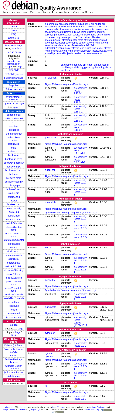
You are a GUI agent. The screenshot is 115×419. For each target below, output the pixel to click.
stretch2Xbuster (13, 223)
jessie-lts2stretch (14, 294)
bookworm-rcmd (13, 159)
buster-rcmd (13, 204)
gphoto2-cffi (80, 64)
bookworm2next (13, 170)
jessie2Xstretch (14, 278)
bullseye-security (14, 181)
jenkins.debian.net (13, 372)
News (14, 30)
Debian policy (14, 52)
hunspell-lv (103, 64)
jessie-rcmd (14, 313)
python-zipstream (50, 354)
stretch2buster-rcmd (14, 228)
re (73, 70)
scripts (9, 66)
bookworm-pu (14, 166)
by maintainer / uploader (14, 98)
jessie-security (13, 317)
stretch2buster (13, 219)
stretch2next (13, 263)
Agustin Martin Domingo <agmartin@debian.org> (71, 212)
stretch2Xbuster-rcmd (14, 235)
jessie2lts (14, 306)
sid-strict (13, 126)
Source (14, 325)
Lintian (13, 355)
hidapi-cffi (92, 64)
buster (17, 93)
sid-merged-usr (14, 133)
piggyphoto (85, 67)
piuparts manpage (13, 78)
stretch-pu (14, 259)
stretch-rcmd (13, 251)
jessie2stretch (13, 274)
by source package (14, 103)
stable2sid (13, 193)
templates (17, 48)
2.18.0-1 (78, 93)
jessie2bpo (14, 302)
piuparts (8, 407)
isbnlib (64, 67)
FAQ (13, 34)
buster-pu (14, 212)
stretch (13, 247)
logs (20, 66)
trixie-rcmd (13, 151)
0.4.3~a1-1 (79, 153)
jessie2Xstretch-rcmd (13, 289)
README (14, 70)
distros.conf (13, 64)
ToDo (14, 335)
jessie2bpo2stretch (14, 298)
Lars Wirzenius (58, 407)
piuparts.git (35, 409)
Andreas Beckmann (97, 407)
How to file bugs (13, 45)
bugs (20, 328)
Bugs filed (14, 85)
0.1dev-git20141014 (80, 324)
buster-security (14, 208)
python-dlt (97, 67)
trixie (13, 147)
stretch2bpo (13, 244)
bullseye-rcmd (13, 178)
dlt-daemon (67, 64)
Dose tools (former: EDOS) (14, 350)
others (22, 409)
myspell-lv (73, 67)
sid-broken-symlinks (14, 138)
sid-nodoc (14, 130)
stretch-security (14, 255)
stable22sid (14, 197)
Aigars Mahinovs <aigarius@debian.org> (66, 84)
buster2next (13, 215)
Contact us (13, 38)
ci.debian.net (14, 376)
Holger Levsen (9, 409)
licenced (23, 407)
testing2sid (14, 144)
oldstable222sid (14, 266)
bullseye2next (13, 189)
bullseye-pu (14, 185)
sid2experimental (14, 118)
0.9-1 (83, 345)
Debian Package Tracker (14, 360)
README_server (14, 74)
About (14, 26)
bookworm (13, 155)
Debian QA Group (13, 345)
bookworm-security (14, 163)
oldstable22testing (13, 270)
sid (13, 122)
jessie (14, 309)
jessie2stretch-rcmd (13, 282)
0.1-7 (83, 399)
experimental (14, 115)
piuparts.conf (13, 61)
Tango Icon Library (91, 409)
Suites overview (13, 89)
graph (17, 107)
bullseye (13, 174)
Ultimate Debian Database (13, 367)
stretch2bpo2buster (14, 240)
